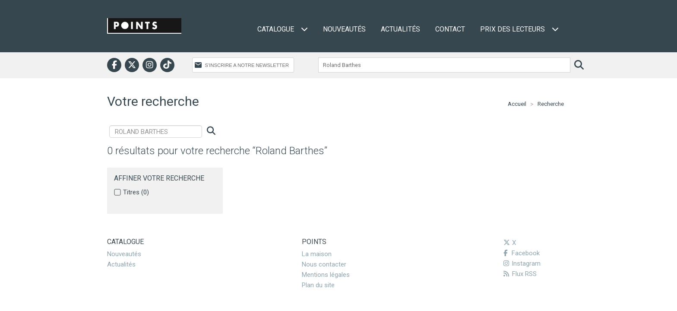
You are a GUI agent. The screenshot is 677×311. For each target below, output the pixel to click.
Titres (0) (136, 192)
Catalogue (282, 29)
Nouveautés (344, 29)
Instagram (522, 263)
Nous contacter (324, 264)
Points (314, 242)
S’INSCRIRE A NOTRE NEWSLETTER (247, 65)
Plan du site (318, 285)
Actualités (400, 29)
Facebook (521, 253)
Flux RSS (520, 274)
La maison (317, 254)
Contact (450, 29)
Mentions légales (326, 275)
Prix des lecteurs (519, 29)
